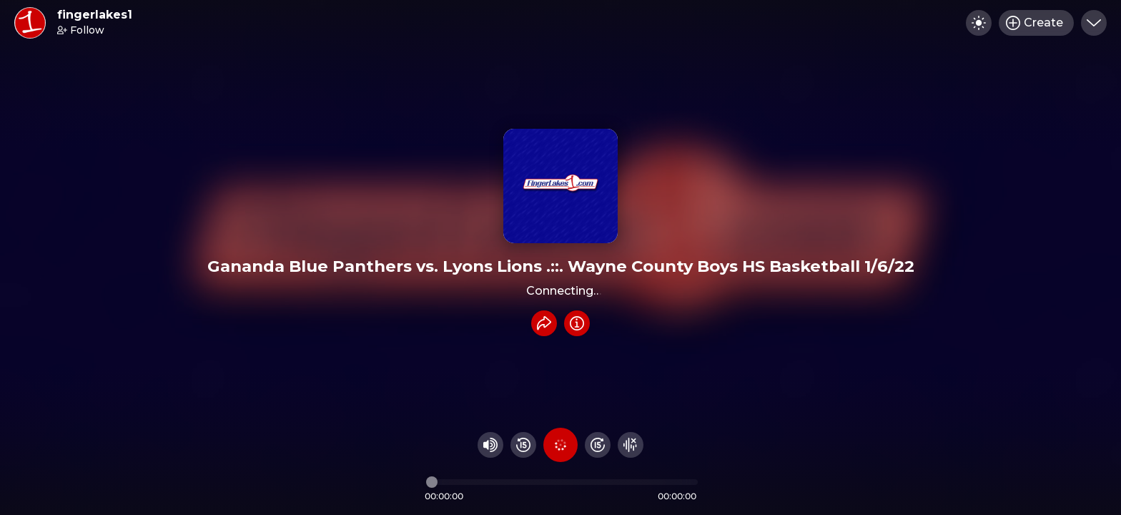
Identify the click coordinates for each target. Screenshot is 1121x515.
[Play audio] (560, 445)
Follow (80, 30)
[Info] (577, 323)
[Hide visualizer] (630, 445)
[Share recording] (544, 323)
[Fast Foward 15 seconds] (598, 445)
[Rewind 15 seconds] (523, 445)
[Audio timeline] (562, 482)
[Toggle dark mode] (979, 23)
